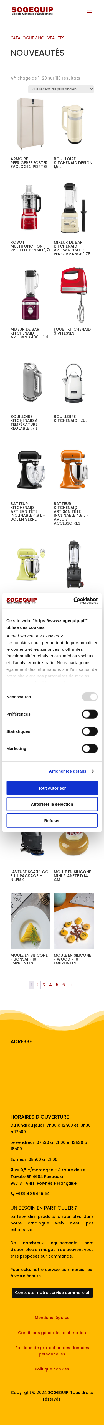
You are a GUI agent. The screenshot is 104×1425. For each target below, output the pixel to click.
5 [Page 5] (57, 985)
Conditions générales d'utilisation (52, 1332)
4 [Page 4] (50, 985)
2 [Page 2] (37, 985)
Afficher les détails (67, 771)
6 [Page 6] (63, 985)
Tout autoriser (52, 787)
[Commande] (61, 89)
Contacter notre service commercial (52, 1292)
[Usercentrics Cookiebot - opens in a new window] (74, 601)
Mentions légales (52, 1317)
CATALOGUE (22, 38)
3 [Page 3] (44, 985)
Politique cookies (52, 1369)
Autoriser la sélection (52, 804)
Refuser (52, 820)
